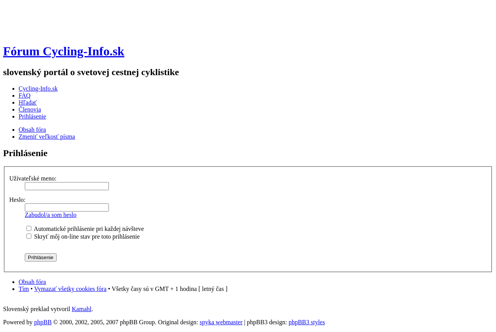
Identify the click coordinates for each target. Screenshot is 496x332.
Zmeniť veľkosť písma (47, 136)
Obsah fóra (32, 129)
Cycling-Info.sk (38, 88)
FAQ (25, 95)
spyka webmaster (221, 322)
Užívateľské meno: (33, 178)
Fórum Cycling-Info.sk (63, 51)
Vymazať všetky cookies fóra (70, 289)
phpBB (43, 322)
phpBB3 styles (307, 322)
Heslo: (17, 199)
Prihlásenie (32, 116)
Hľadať (28, 102)
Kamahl (81, 309)
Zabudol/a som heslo (50, 215)
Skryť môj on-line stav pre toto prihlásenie (83, 236)
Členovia (30, 109)
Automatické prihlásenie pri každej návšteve (85, 228)
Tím (24, 289)
